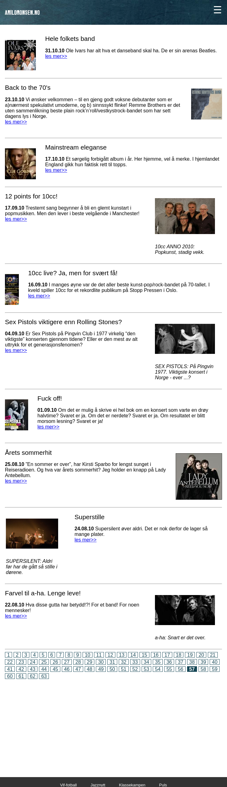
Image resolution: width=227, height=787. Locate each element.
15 (144, 655)
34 (146, 662)
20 (201, 655)
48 (89, 669)
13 (122, 655)
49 (101, 669)
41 (10, 669)
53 (146, 669)
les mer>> (56, 56)
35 (158, 662)
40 (214, 662)
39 (203, 662)
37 (180, 662)
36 (169, 662)
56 (180, 669)
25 (44, 662)
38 (192, 662)
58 (203, 669)
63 (44, 676)
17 (167, 655)
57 (192, 669)
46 (67, 669)
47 (78, 669)
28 (78, 662)
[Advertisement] (113, 723)
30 (101, 662)
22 (10, 662)
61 (21, 676)
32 (123, 662)
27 (67, 662)
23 (21, 662)
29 (89, 662)
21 (213, 655)
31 (112, 662)
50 (112, 669)
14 (133, 655)
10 (87, 655)
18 (179, 655)
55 (169, 669)
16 (156, 655)
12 (110, 655)
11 (99, 655)
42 (21, 669)
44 (44, 669)
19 (190, 655)
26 (55, 662)
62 (33, 676)
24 (33, 662)
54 (158, 669)
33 (135, 662)
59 (214, 669)
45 (55, 669)
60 (10, 676)
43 (33, 669)
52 (135, 669)
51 (123, 669)
